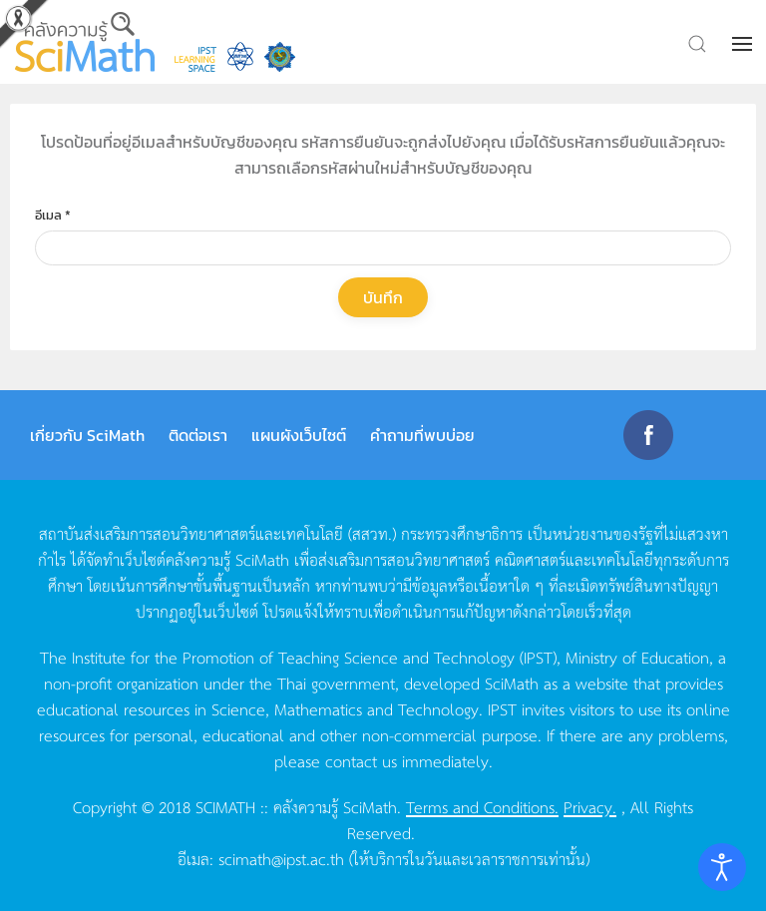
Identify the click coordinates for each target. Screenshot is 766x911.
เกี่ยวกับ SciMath (87, 435)
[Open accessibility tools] (722, 867)
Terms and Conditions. (482, 806)
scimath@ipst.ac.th (281, 858)
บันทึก (383, 297)
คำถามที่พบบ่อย (422, 435)
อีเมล (53, 215)
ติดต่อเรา (198, 435)
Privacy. (590, 806)
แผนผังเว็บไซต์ (298, 435)
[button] (744, 44)
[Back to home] (85, 42)
